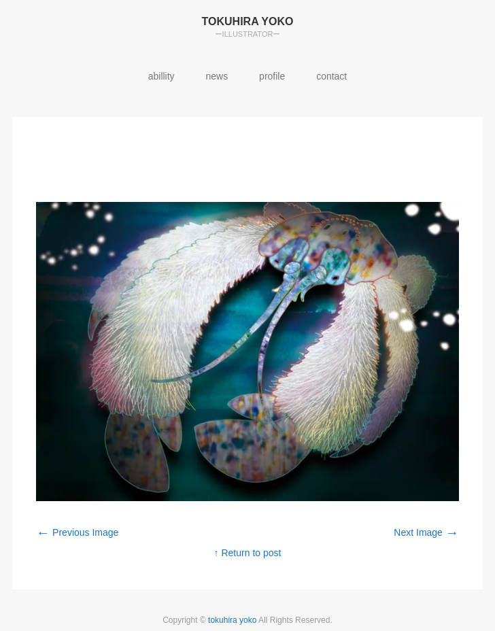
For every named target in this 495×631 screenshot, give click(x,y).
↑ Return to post (247, 552)
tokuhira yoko (233, 620)
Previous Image (77, 532)
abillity (161, 76)
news (217, 76)
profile (272, 76)
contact (331, 76)
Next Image (426, 532)
